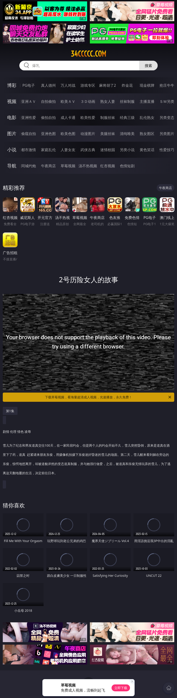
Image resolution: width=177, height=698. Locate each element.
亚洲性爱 (28, 117)
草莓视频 (68, 165)
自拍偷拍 (48, 101)
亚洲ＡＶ (28, 101)
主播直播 (147, 101)
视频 (11, 101)
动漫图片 (87, 133)
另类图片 (166, 133)
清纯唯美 (127, 133)
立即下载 (120, 688)
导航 (11, 166)
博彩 (11, 85)
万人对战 (68, 85)
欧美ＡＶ (68, 101)
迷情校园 (107, 149)
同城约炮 (28, 165)
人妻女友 (68, 149)
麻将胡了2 (107, 85)
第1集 (10, 411)
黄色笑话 (147, 149)
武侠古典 (87, 149)
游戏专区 (87, 85)
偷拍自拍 (48, 117)
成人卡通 (68, 117)
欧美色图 (68, 133)
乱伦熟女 (147, 117)
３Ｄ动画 (87, 101)
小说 (11, 149)
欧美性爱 (87, 117)
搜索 (148, 65)
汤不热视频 (88, 165)
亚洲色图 (48, 133)
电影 (11, 117)
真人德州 (48, 85)
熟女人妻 (107, 101)
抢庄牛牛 (166, 85)
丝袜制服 (127, 101)
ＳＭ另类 (166, 101)
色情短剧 (127, 165)
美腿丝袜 (107, 133)
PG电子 (28, 85)
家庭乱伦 (48, 149)
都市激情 (28, 149)
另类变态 (166, 117)
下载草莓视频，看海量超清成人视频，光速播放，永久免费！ (108, 397)
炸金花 (127, 85)
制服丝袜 (107, 117)
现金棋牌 (147, 85)
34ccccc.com (88, 53)
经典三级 (127, 117)
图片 (11, 133)
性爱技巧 (166, 149)
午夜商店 (48, 165)
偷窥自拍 (28, 133)
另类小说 (127, 149)
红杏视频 (107, 165)
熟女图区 (147, 133)
